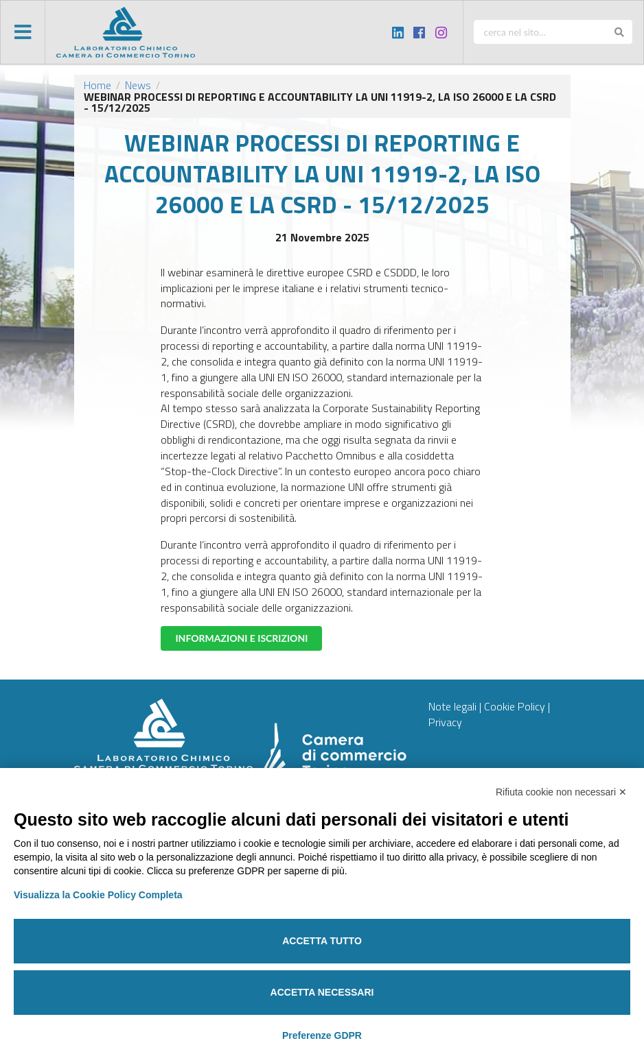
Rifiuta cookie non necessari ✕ (561, 792)
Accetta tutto (322, 940)
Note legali (452, 706)
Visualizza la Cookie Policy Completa (98, 894)
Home (97, 85)
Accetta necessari (322, 992)
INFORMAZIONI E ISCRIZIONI (241, 638)
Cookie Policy (514, 706)
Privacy (445, 722)
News (138, 85)
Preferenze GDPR (322, 1035)
